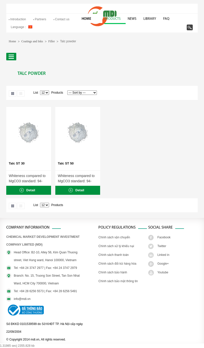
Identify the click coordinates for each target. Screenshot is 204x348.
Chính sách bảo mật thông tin (118, 281)
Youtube (162, 272)
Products (112, 19)
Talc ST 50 (66, 163)
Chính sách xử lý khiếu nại (116, 246)
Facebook (164, 237)
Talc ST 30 (17, 163)
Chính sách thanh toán (113, 255)
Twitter (161, 246)
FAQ (166, 19)
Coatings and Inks (32, 41)
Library (149, 19)
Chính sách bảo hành (112, 272)
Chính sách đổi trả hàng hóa (117, 263)
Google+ (163, 263)
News (132, 19)
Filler (51, 41)
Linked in (163, 255)
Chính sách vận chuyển (114, 237)
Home (86, 19)
